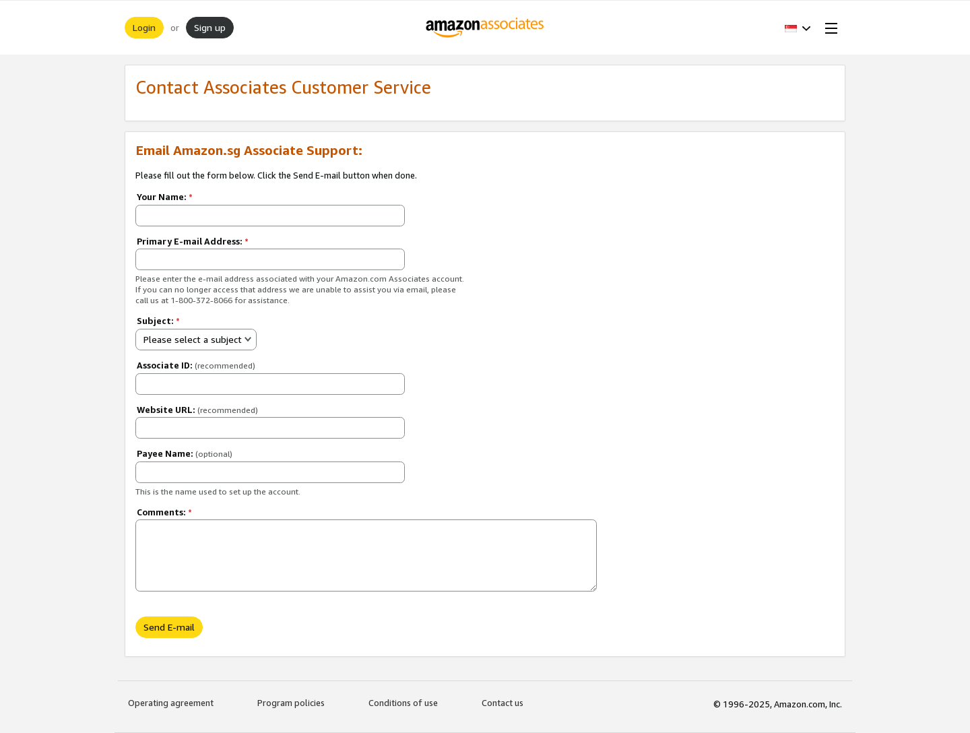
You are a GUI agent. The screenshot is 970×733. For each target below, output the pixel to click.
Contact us (502, 702)
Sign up (210, 27)
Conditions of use (403, 702)
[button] (798, 28)
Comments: (164, 512)
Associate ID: (196, 365)
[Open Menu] (828, 28)
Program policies (291, 702)
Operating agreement (171, 702)
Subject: (158, 320)
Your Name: (165, 196)
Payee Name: (184, 453)
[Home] (485, 28)
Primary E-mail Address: (193, 241)
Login (144, 27)
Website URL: (197, 409)
